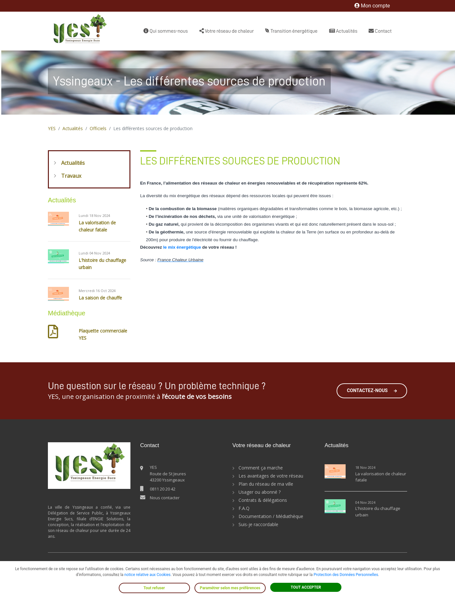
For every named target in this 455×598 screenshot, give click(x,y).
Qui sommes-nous (165, 31)
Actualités (343, 31)
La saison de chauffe (100, 298)
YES (52, 128)
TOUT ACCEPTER (306, 587)
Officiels (98, 128)
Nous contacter (165, 498)
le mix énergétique (182, 247)
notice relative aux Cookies (147, 574)
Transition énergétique (291, 31)
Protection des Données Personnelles (346, 574)
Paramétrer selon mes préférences (230, 588)
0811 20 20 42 (162, 489)
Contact (380, 31)
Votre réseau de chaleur (226, 31)
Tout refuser (154, 588)
